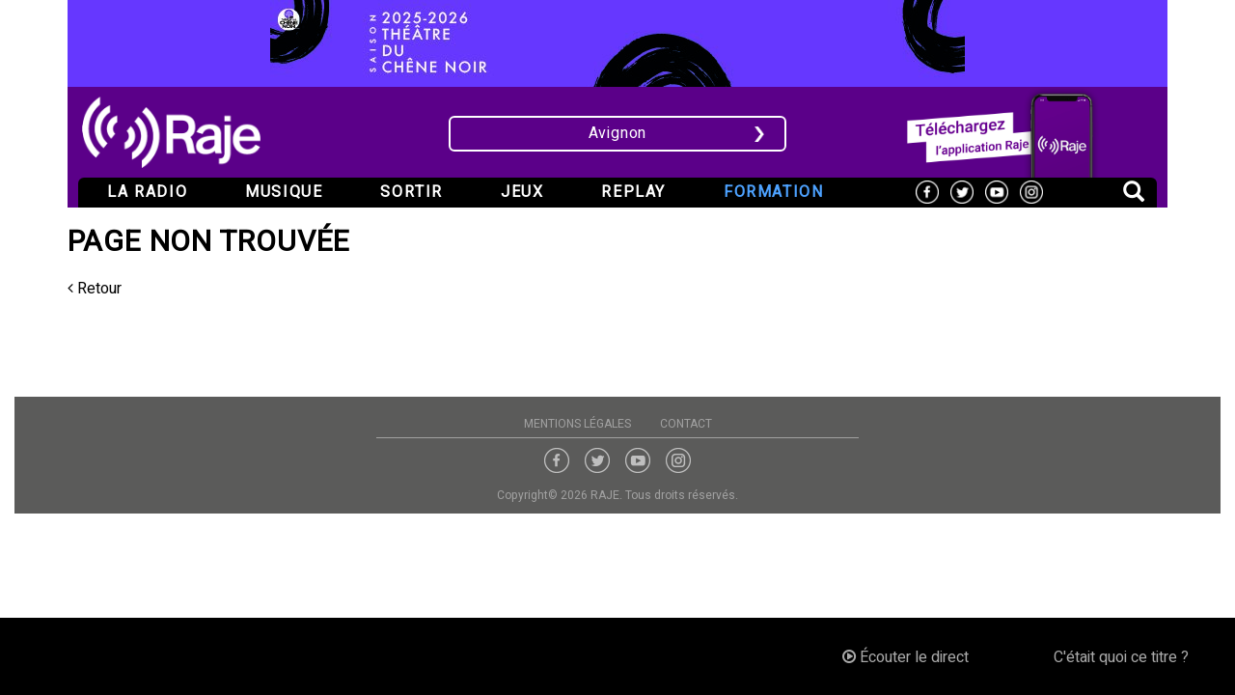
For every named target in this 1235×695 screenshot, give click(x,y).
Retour (95, 288)
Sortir (411, 192)
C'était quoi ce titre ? (1121, 657)
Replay (633, 192)
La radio (147, 192)
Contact (686, 423)
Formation (773, 192)
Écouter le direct (905, 657)
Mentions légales (577, 423)
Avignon (618, 133)
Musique (283, 192)
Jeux (522, 192)
